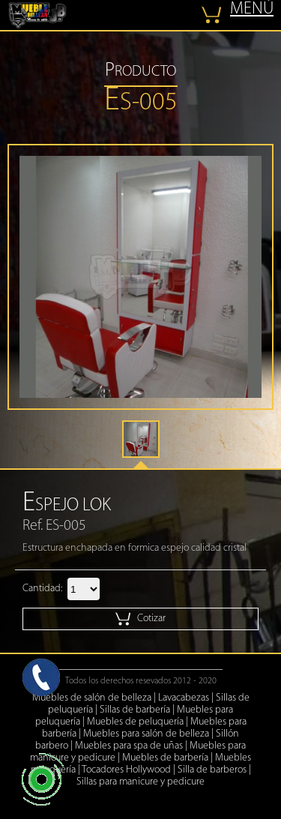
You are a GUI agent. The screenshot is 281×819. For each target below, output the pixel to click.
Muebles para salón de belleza (146, 734)
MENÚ (252, 9)
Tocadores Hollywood (126, 770)
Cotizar (140, 618)
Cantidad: (42, 588)
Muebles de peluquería (135, 722)
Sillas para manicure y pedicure (140, 782)
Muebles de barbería (165, 758)
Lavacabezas (183, 698)
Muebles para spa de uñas (129, 746)
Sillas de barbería (135, 710)
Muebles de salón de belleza (91, 698)
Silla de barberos (212, 770)
